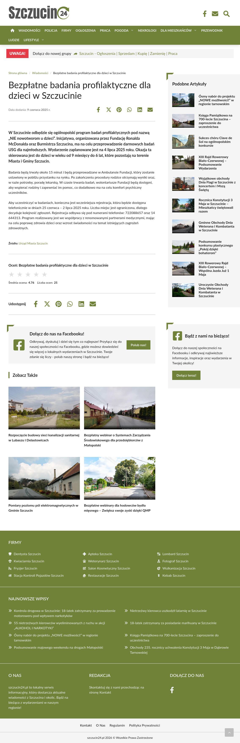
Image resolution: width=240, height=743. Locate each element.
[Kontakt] (215, 13)
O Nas (100, 725)
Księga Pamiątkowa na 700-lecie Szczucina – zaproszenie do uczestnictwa (215, 121)
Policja (51, 30)
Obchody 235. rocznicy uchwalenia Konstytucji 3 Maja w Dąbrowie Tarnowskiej (179, 649)
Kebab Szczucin (173, 575)
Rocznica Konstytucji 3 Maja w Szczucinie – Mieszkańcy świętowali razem (216, 205)
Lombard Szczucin (175, 554)
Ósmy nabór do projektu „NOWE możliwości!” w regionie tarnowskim (217, 100)
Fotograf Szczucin (175, 561)
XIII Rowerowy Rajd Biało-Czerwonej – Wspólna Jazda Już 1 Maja (214, 268)
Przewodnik (212, 30)
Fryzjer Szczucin (25, 568)
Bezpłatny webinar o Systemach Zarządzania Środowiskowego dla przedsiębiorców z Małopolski (117, 440)
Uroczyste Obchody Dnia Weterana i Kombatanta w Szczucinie (213, 290)
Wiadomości (29, 30)
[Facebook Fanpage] (203, 13)
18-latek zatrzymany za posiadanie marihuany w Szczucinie (173, 623)
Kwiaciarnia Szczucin (29, 561)
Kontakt (105, 692)
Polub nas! (138, 345)
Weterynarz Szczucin (103, 561)
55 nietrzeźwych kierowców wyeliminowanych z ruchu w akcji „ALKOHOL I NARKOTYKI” (59, 625)
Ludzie (13, 40)
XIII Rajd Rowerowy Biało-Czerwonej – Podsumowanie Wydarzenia (213, 162)
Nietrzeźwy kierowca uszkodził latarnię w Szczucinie (168, 611)
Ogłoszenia (86, 30)
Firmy (66, 30)
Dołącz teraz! (186, 375)
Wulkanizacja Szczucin (178, 568)
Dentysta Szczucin (27, 554)
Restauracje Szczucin (103, 575)
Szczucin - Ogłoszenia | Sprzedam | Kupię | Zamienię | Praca (128, 53)
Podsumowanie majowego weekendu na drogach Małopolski (58, 647)
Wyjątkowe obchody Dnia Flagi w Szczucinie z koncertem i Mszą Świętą (217, 184)
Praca (105, 30)
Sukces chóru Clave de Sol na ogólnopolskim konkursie (215, 141)
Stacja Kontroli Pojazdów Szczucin (39, 575)
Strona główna (17, 73)
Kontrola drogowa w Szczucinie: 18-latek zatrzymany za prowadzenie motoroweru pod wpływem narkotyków (64, 613)
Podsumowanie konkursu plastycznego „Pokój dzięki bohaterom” (216, 247)
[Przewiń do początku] (229, 732)
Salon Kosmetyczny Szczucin (109, 568)
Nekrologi (147, 30)
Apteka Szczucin (100, 554)
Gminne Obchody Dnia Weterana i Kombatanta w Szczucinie (216, 226)
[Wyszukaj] (226, 13)
